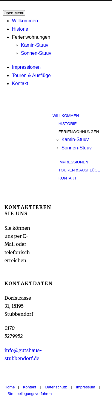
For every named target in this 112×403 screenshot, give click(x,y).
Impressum (85, 387)
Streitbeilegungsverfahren (29, 393)
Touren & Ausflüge (31, 75)
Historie (20, 29)
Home (9, 387)
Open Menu (14, 13)
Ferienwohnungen (31, 37)
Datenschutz (56, 387)
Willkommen (25, 20)
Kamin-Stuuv (34, 45)
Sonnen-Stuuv (36, 53)
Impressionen (26, 67)
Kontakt (20, 83)
